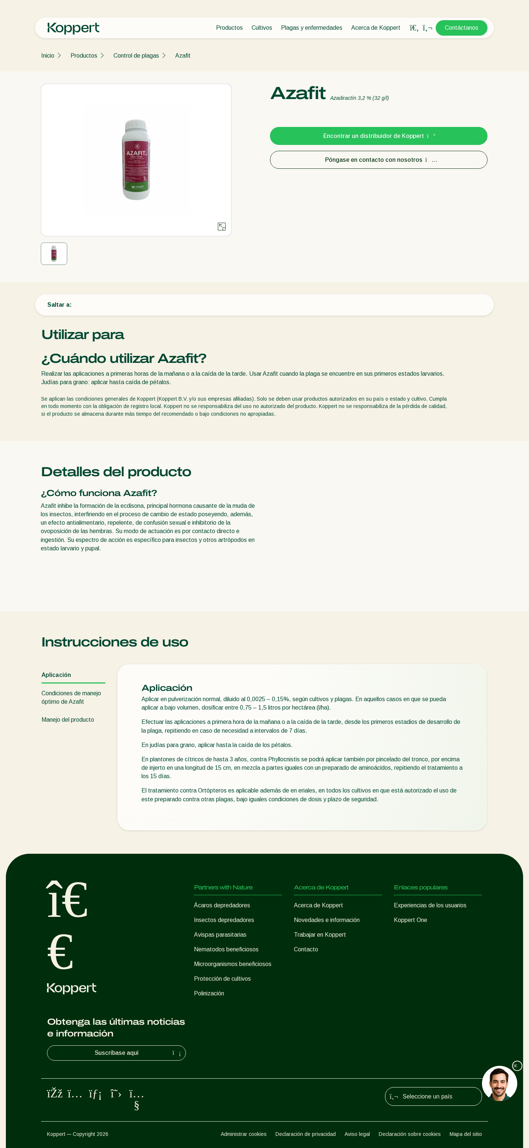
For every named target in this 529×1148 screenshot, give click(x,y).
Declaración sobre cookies (410, 1134)
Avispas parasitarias (220, 935)
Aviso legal (357, 1134)
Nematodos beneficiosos (226, 949)
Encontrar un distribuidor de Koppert (378, 136)
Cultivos (262, 28)
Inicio (47, 55)
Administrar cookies (244, 1134)
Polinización (209, 993)
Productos (229, 28)
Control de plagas (136, 55)
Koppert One (410, 920)
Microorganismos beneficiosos (232, 964)
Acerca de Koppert (375, 28)
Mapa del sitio (466, 1134)
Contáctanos (461, 28)
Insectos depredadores (224, 920)
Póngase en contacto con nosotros (379, 160)
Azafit (183, 55)
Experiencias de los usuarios (430, 905)
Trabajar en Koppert (320, 935)
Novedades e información (327, 920)
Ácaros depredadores (222, 905)
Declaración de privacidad (306, 1134)
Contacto (306, 949)
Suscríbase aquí (139, 1053)
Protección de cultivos (222, 979)
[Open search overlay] (414, 28)
